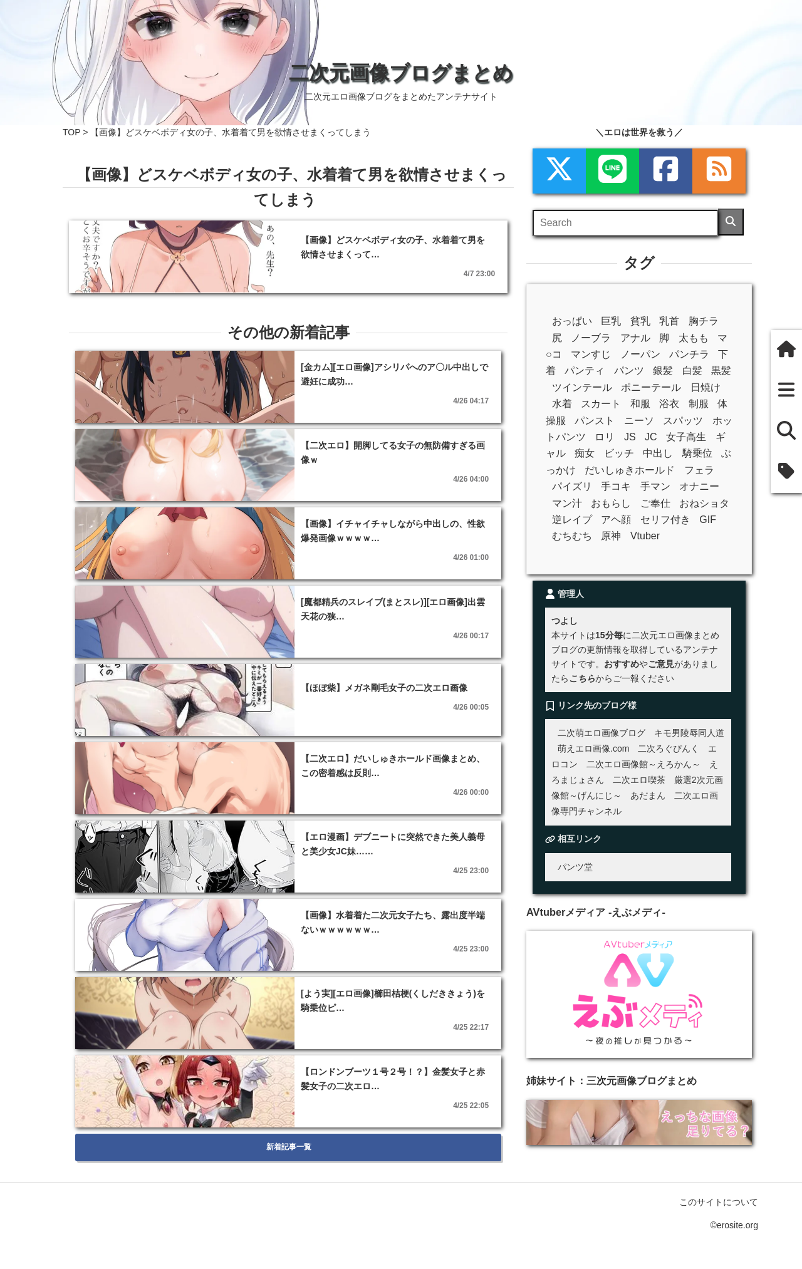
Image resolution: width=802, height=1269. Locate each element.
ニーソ (639, 420)
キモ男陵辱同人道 (689, 733)
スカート (601, 403)
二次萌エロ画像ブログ (601, 733)
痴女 (585, 453)
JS (630, 437)
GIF (707, 519)
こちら (582, 678)
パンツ (629, 370)
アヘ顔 (616, 519)
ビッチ (619, 453)
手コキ (616, 486)
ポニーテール (651, 387)
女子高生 (686, 437)
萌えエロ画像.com (593, 748)
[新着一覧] (786, 391)
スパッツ (683, 420)
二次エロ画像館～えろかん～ (643, 764)
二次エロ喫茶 (639, 780)
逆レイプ (572, 519)
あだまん (647, 795)
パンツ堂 (575, 867)
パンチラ (689, 354)
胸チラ (704, 321)
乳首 (669, 321)
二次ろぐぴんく (668, 748)
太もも (694, 338)
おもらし (611, 503)
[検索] (731, 222)
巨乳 (611, 321)
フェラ (699, 470)
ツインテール (582, 387)
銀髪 (663, 370)
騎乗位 (697, 453)
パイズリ (572, 486)
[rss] (719, 171)
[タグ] (786, 472)
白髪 (692, 370)
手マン (655, 486)
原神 (611, 536)
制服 (699, 403)
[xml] (559, 171)
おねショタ (704, 503)
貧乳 (640, 321)
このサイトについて (718, 1202)
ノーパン (640, 354)
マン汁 (567, 503)
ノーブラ (591, 338)
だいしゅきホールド (630, 470)
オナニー (699, 486)
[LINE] (612, 171)
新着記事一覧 (288, 1146)
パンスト (595, 420)
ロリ (605, 437)
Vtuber (645, 536)
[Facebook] (665, 171)
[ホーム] (786, 350)
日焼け (705, 387)
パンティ (585, 370)
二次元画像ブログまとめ (401, 72)
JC (651, 437)
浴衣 (669, 403)
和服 (640, 403)
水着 (562, 403)
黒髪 (721, 370)
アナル (635, 338)
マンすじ (591, 354)
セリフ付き (665, 519)
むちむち (572, 536)
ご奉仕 (655, 503)
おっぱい (572, 321)
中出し (658, 453)
